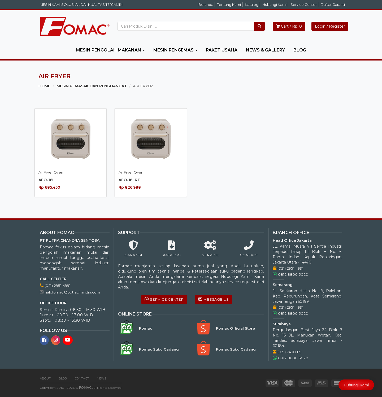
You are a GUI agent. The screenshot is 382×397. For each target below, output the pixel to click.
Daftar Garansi (333, 4)
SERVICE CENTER (164, 299)
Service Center (303, 4)
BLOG (299, 50)
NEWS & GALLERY (265, 50)
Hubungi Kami (274, 4)
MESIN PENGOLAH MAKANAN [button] (110, 50)
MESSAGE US (213, 299)
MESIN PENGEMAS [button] (175, 50)
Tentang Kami (229, 4)
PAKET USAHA (221, 50)
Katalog (251, 4)
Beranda (205, 4)
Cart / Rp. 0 (289, 26)
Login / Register (330, 26)
